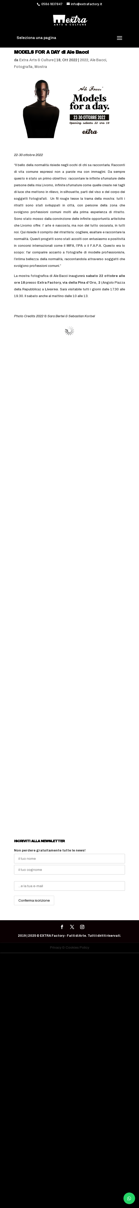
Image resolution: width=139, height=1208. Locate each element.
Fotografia (23, 67)
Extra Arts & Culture (36, 60)
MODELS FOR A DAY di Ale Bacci (51, 52)
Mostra (40, 67)
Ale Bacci (98, 60)
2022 (84, 60)
